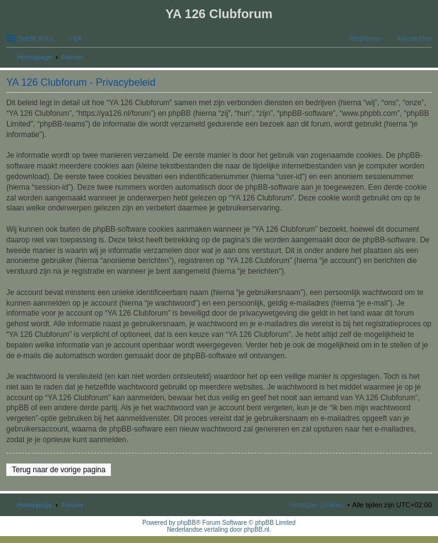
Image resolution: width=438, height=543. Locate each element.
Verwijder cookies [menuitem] (316, 505)
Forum (72, 505)
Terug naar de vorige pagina (58, 469)
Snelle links (35, 38)
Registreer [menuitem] (366, 38)
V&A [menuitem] (75, 38)
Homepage (34, 505)
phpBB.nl (256, 529)
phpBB (186, 522)
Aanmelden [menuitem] (414, 38)
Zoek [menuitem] (428, 58)
